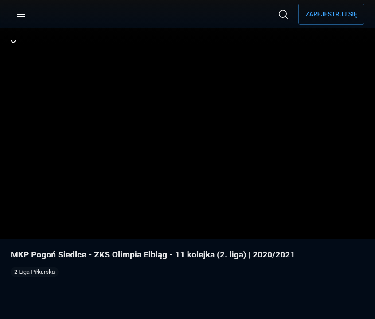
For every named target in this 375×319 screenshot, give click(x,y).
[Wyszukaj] (283, 14)
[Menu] (21, 14)
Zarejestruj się (331, 14)
